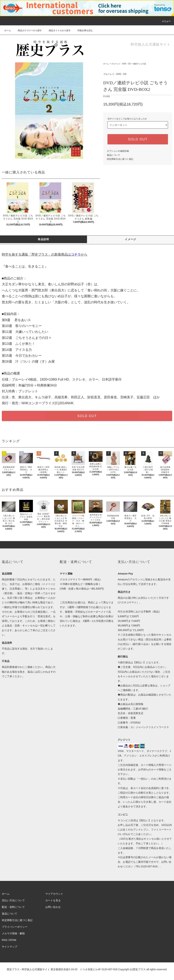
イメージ (130, 239)
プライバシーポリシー (14, 926)
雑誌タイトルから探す (57, 30)
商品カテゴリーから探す (27, 30)
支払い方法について (13, 900)
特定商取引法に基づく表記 (120, 159)
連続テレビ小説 (139, 64)
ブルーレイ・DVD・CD (121, 64)
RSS (4, 940)
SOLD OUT (137, 139)
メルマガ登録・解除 (13, 933)
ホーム (7, 30)
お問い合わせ (53, 907)
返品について (113, 155)
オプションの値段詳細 (118, 151)
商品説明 (43, 239)
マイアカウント (54, 893)
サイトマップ (9, 946)
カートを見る (53, 900)
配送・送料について (13, 907)
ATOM (12, 940)
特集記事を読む (83, 30)
